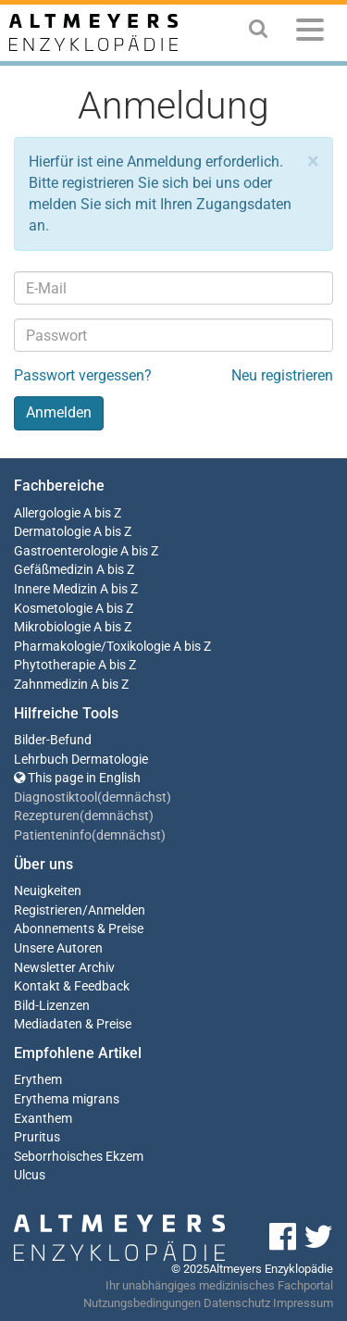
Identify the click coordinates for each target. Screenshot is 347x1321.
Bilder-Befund (53, 740)
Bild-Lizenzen (52, 1006)
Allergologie (47, 513)
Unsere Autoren (58, 948)
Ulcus (29, 1175)
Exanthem (43, 1119)
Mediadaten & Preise (72, 1024)
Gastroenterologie (66, 551)
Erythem (38, 1080)
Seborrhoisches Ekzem (78, 1157)
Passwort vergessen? (83, 375)
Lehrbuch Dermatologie (81, 759)
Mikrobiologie (52, 627)
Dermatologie (52, 532)
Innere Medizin (55, 589)
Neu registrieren (282, 375)
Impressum (303, 1303)
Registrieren (48, 910)
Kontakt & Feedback (72, 986)
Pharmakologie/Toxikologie (92, 646)
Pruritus (37, 1137)
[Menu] (309, 33)
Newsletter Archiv (64, 968)
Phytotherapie (54, 665)
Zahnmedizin (51, 684)
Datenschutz (237, 1303)
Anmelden (116, 910)
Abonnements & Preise (78, 929)
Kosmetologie (53, 609)
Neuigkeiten (47, 891)
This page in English (77, 778)
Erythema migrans (66, 1099)
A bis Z (102, 513)
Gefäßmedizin (53, 570)
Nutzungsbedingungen (142, 1303)
